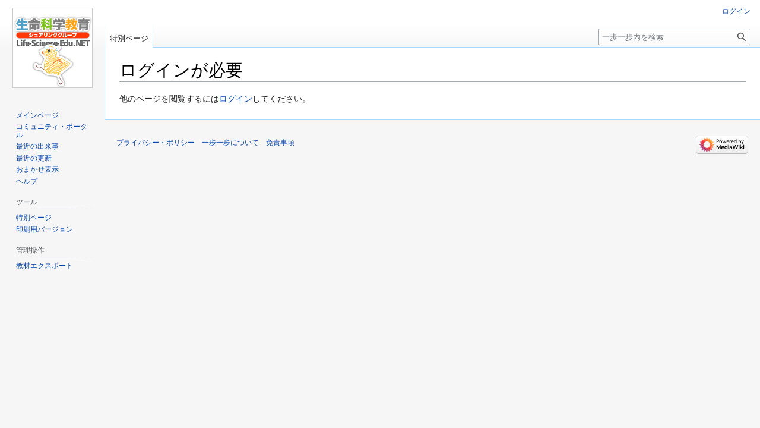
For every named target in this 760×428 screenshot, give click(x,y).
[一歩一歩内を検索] (674, 37)
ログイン (235, 98)
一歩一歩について (230, 143)
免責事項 (280, 143)
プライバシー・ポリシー (155, 143)
